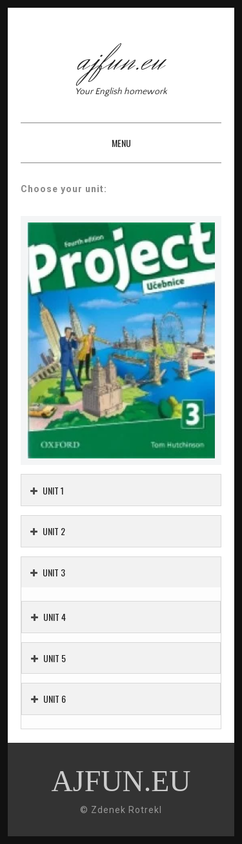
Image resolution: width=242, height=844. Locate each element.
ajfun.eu (121, 61)
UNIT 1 (47, 490)
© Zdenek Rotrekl (121, 810)
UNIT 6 (48, 698)
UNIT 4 (48, 616)
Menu (121, 143)
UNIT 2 (47, 531)
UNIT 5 (48, 658)
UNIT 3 (47, 572)
